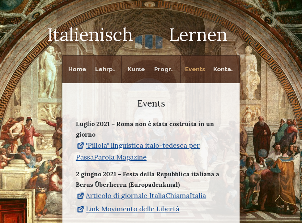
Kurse (136, 69)
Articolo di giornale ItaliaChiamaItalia (141, 195)
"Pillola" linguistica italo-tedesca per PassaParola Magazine (138, 151)
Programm (167, 69)
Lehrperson (108, 69)
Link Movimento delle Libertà (127, 209)
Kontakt (225, 69)
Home (77, 69)
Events (195, 69)
